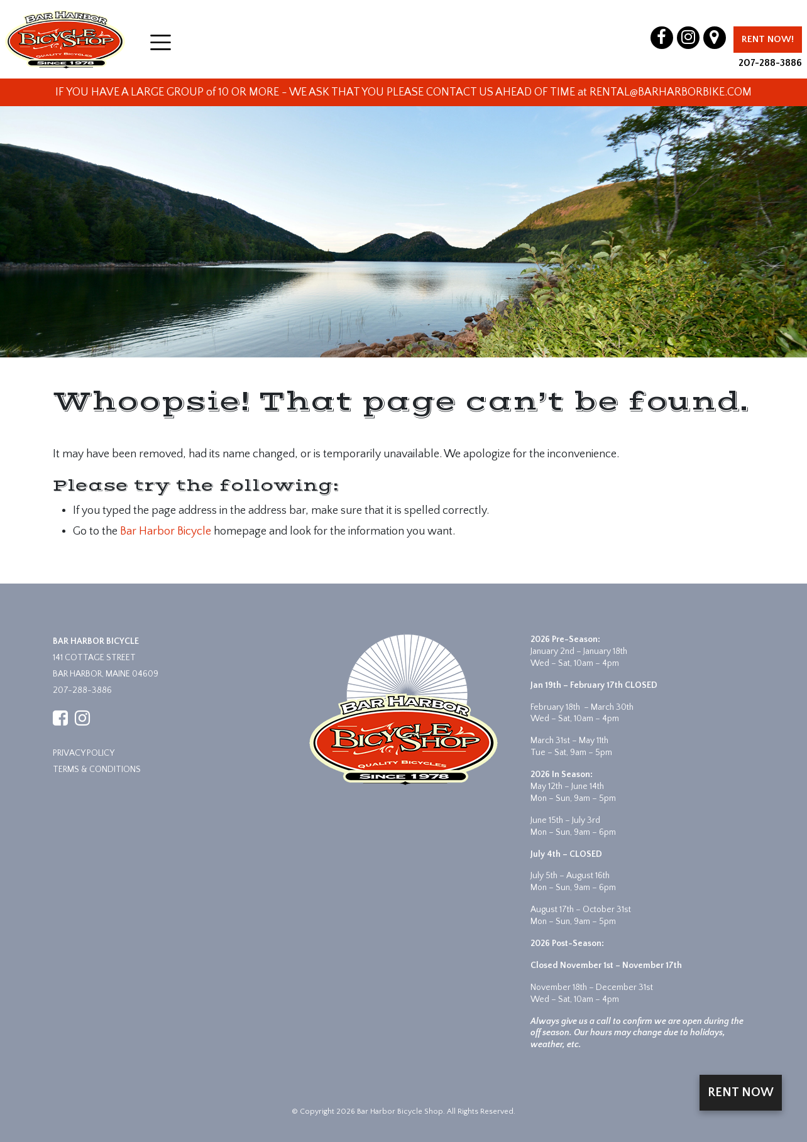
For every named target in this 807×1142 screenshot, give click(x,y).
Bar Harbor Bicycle (165, 531)
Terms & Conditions (97, 769)
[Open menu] (160, 42)
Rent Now (741, 1092)
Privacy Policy (83, 753)
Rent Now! (768, 39)
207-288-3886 (770, 62)
